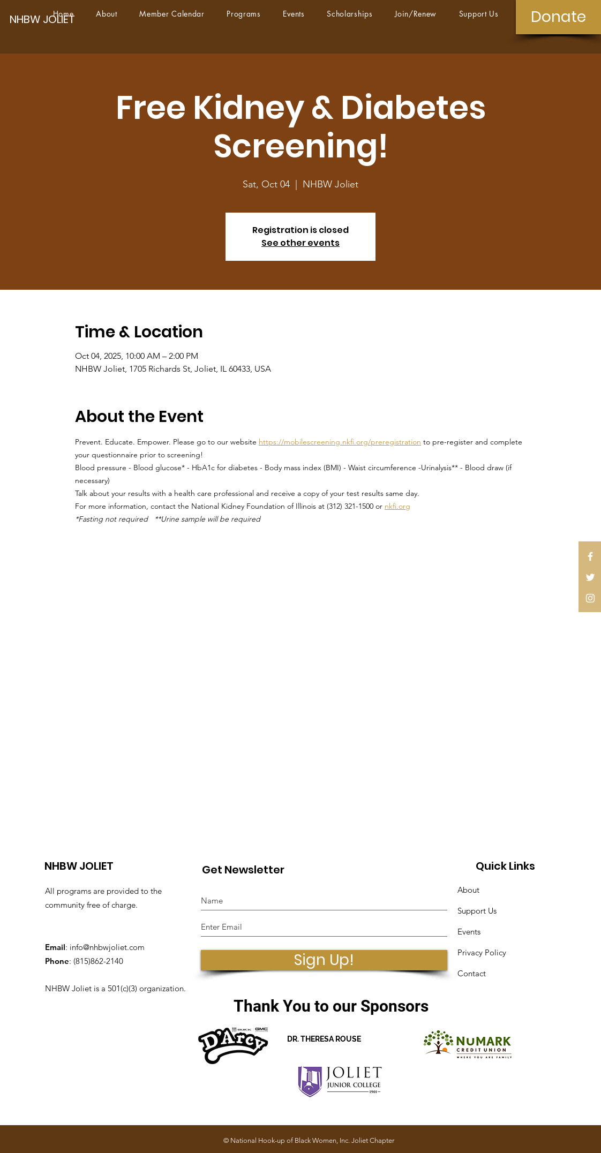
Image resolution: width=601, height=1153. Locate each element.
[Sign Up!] (324, 960)
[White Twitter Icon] (590, 577)
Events (468, 931)
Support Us (477, 911)
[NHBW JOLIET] (47, 19)
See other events (300, 243)
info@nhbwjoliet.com (107, 947)
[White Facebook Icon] (590, 556)
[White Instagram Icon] (590, 598)
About (468, 890)
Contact (471, 973)
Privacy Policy (481, 952)
